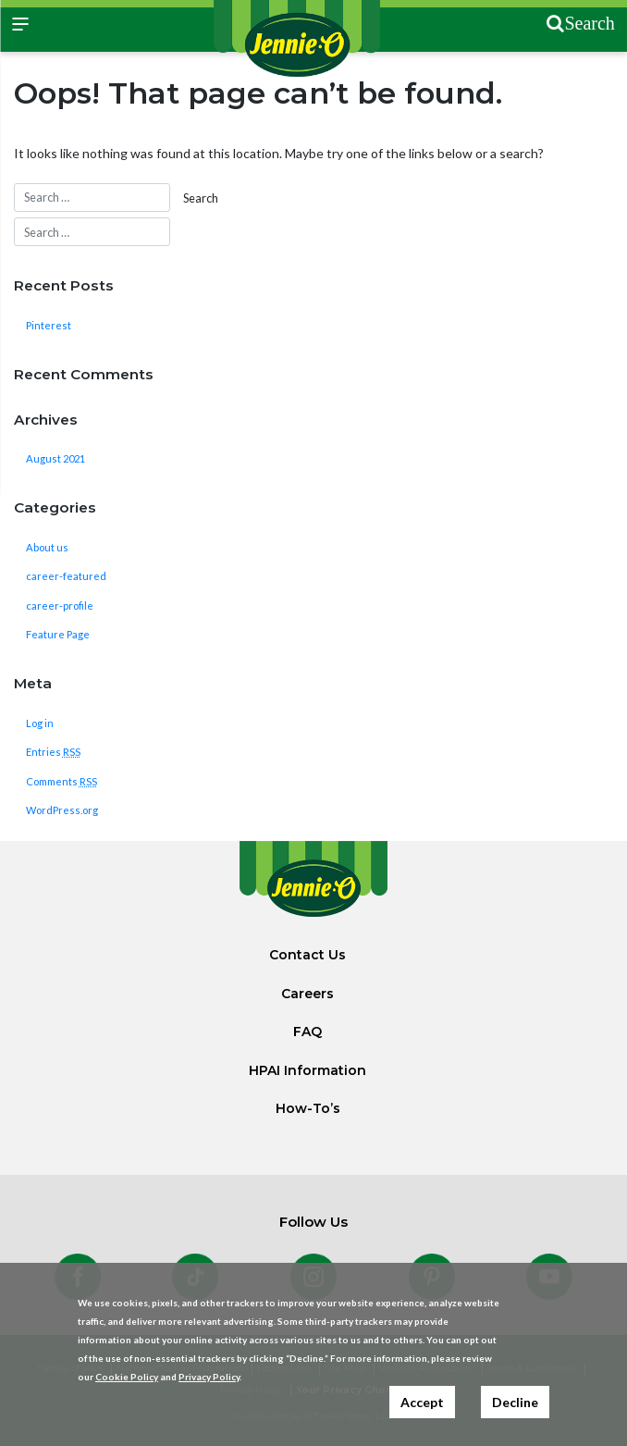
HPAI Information (307, 1070)
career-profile (59, 605)
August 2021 (55, 458)
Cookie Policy (126, 1376)
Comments (61, 781)
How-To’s (308, 1108)
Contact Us (307, 954)
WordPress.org (62, 810)
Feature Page (58, 634)
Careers (307, 993)
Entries (53, 752)
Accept (422, 1402)
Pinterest (48, 325)
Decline (515, 1402)
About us (47, 547)
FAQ (307, 1031)
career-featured (66, 576)
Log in (40, 723)
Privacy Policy (209, 1376)
